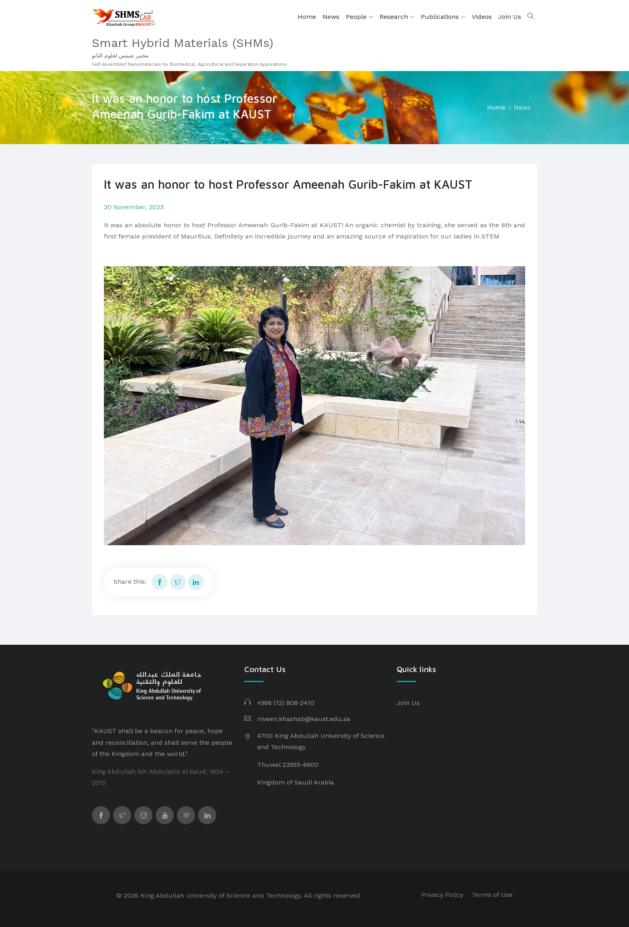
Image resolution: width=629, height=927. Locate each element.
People (359, 17)
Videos (482, 16)
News (331, 16)
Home (307, 16)
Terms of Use (492, 894)
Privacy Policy (442, 894)
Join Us (509, 16)
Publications (443, 17)
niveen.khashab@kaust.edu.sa (303, 719)
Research (396, 17)
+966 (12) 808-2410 (285, 703)
